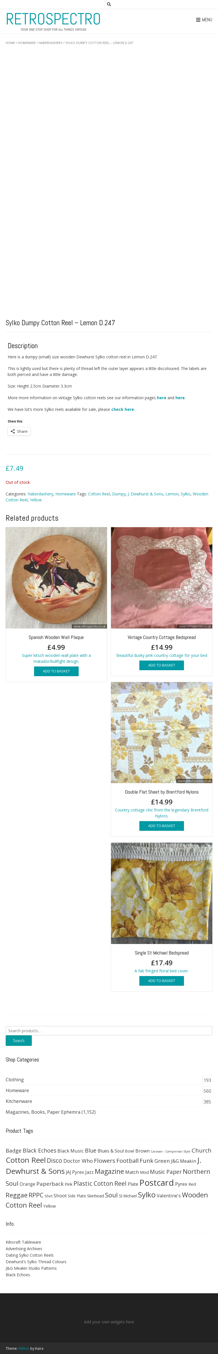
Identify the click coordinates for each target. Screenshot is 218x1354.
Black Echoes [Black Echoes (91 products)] (39, 1150)
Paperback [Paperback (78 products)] (50, 1183)
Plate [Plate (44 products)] (133, 1184)
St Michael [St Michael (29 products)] (128, 1196)
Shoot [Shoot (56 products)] (60, 1195)
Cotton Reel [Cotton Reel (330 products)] (26, 1160)
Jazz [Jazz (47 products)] (89, 1172)
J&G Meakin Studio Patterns (31, 1268)
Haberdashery (50, 43)
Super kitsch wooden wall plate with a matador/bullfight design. (56, 595)
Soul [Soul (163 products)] (111, 1195)
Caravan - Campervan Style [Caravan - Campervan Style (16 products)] (170, 1151)
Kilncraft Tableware (23, 1242)
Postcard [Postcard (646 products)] (156, 1182)
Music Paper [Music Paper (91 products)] (166, 1172)
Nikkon (24, 1348)
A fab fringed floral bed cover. (161, 908)
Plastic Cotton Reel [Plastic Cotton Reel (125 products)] (100, 1183)
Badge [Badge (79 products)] (14, 1150)
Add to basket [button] (56, 671)
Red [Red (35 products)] (192, 1184)
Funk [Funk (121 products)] (146, 1160)
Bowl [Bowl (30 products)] (129, 1151)
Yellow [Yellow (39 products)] (49, 1206)
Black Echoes (18, 1274)
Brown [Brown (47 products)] (142, 1151)
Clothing (15, 1080)
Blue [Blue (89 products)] (91, 1150)
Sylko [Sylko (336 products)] (147, 1194)
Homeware (27, 43)
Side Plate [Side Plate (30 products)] (77, 1196)
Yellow (36, 500)
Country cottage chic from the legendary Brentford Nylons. (161, 750)
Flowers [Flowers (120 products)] (104, 1160)
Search (18, 1040)
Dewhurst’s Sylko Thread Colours (36, 1261)
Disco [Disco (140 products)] (54, 1160)
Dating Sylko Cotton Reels (30, 1255)
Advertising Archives (24, 1248)
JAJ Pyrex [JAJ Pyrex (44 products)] (75, 1172)
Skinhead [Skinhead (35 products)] (95, 1196)
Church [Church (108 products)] (201, 1150)
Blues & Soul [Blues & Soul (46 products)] (111, 1151)
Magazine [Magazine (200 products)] (109, 1171)
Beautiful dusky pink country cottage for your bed (161, 592)
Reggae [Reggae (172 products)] (17, 1195)
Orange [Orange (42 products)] (27, 1184)
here (161, 397)
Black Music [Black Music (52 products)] (70, 1150)
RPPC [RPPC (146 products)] (36, 1195)
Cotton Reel (99, 494)
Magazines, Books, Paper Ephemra (43, 1112)
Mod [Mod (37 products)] (144, 1172)
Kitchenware (19, 1101)
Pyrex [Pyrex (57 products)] (181, 1184)
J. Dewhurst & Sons (145, 494)
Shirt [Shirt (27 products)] (49, 1196)
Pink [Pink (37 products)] (68, 1184)
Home (10, 43)
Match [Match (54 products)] (132, 1172)
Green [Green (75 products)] (162, 1160)
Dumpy (118, 494)
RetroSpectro (53, 19)
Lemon (172, 494)
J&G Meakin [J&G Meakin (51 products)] (183, 1161)
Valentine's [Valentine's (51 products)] (169, 1195)
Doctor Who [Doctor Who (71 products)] (78, 1160)
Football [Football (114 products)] (127, 1160)
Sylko (185, 494)
